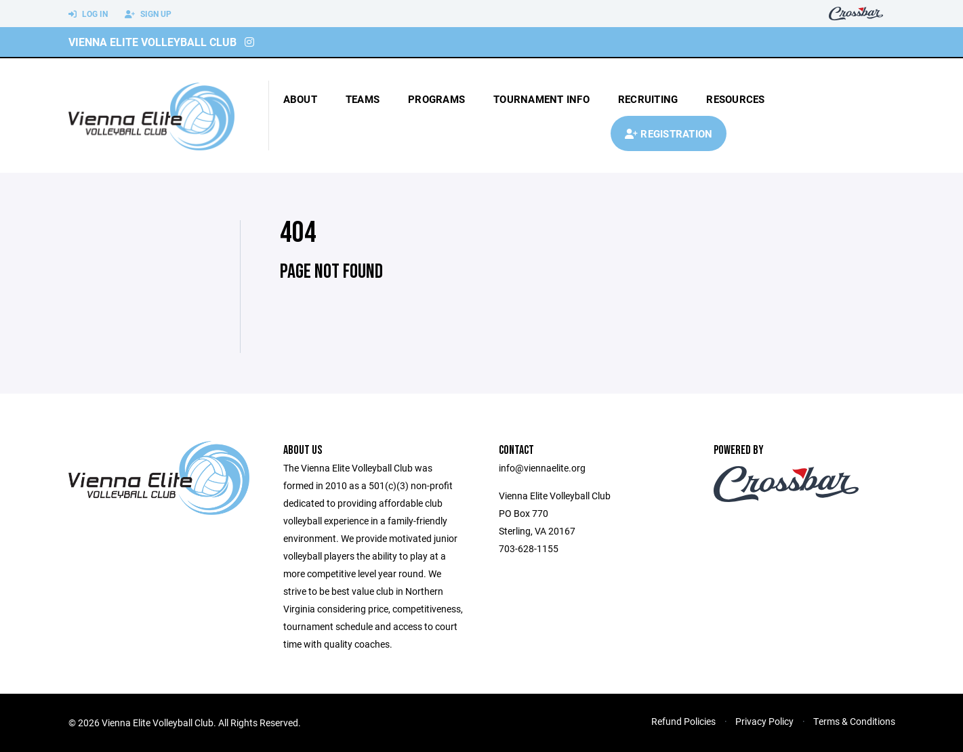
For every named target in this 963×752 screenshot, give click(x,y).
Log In (88, 14)
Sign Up (148, 14)
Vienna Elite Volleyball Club (152, 42)
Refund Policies (683, 721)
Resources (735, 99)
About (300, 99)
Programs (436, 99)
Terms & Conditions (854, 721)
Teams (363, 99)
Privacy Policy (764, 721)
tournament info (541, 99)
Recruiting (648, 99)
